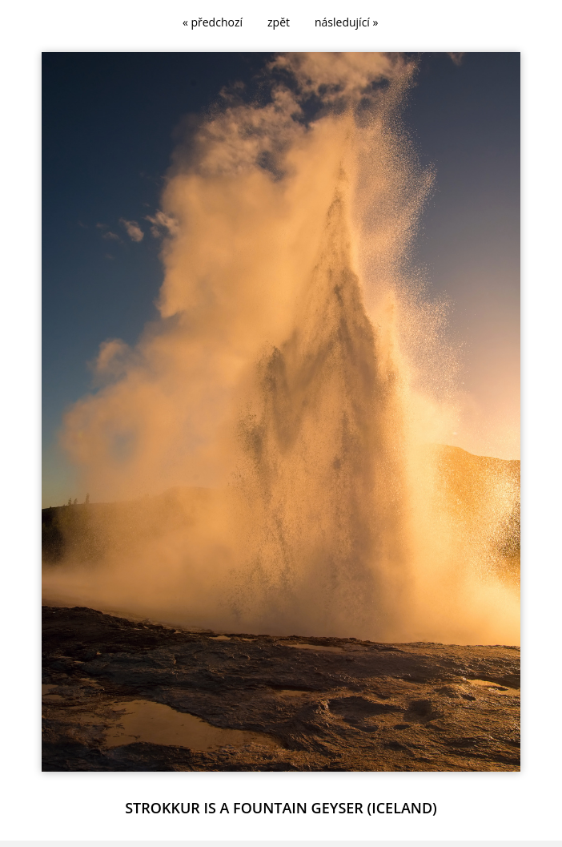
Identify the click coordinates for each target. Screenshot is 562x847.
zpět (278, 22)
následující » (346, 22)
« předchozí (213, 22)
